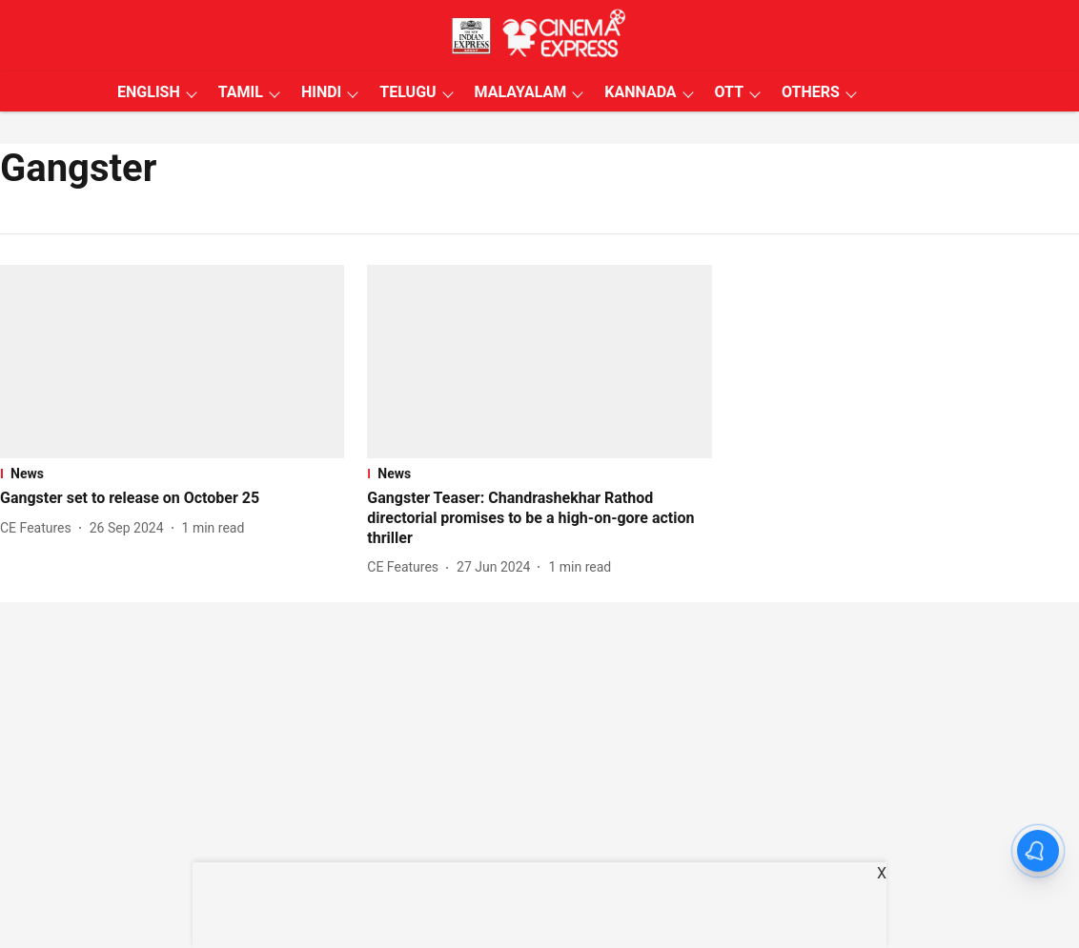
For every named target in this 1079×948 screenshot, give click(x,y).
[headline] (172, 499)
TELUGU (407, 92)
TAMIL (240, 92)
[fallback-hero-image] (172, 361)
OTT (729, 92)
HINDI (321, 92)
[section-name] (172, 473)
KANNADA (640, 92)
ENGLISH (148, 92)
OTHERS (811, 92)
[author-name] (39, 528)
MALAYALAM (521, 92)
